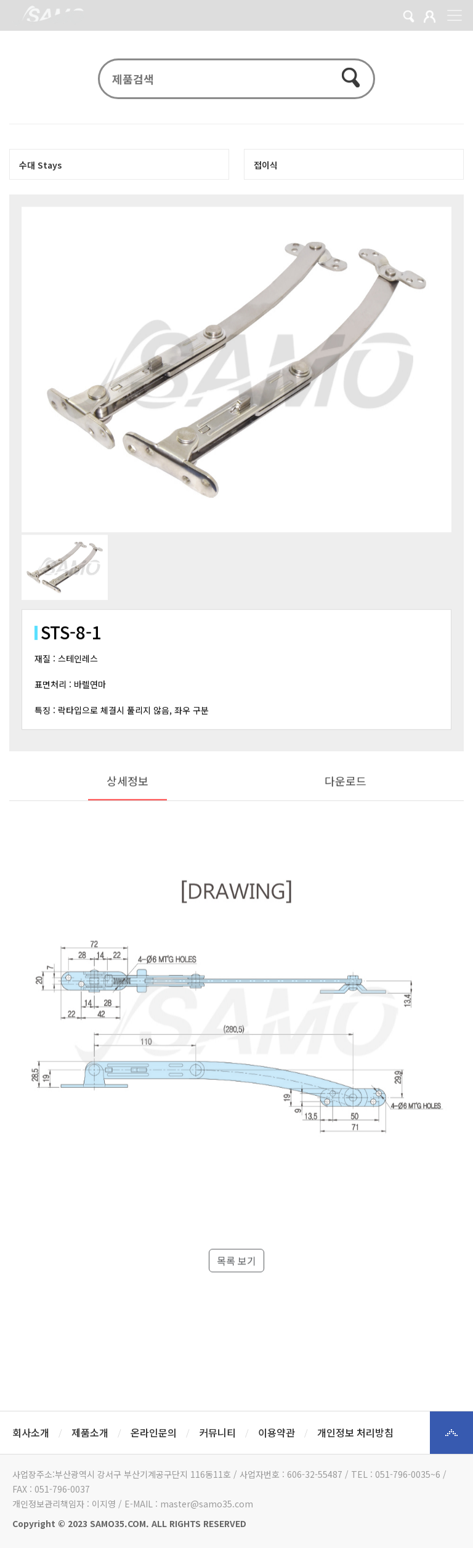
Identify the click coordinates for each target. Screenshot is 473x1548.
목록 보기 (236, 1290)
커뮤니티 (217, 1432)
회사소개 (30, 1432)
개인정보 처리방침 (355, 1432)
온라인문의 (154, 1432)
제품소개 (89, 1432)
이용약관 (276, 1432)
